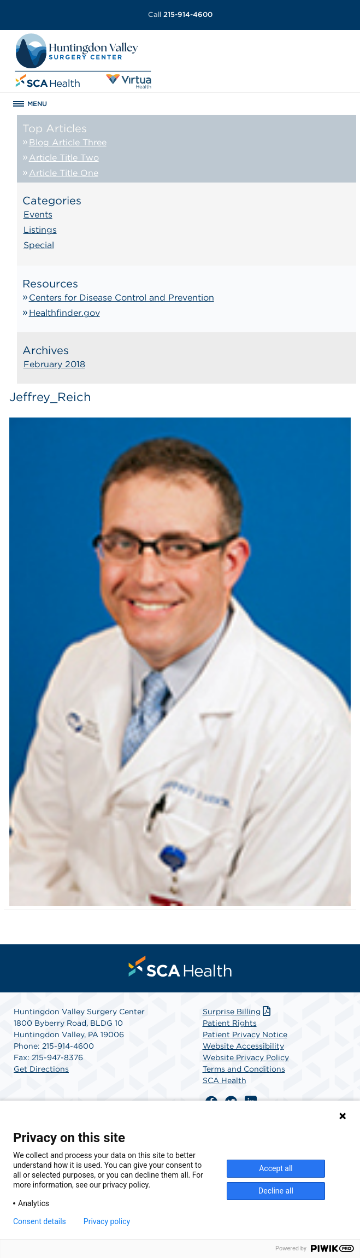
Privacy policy (107, 1221)
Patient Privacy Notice (245, 1034)
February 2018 (54, 364)
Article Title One (63, 173)
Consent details (39, 1221)
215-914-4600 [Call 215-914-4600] (180, 14)
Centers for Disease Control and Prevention (121, 297)
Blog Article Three (68, 142)
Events (37, 214)
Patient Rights (230, 1023)
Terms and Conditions (244, 1069)
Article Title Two (64, 157)
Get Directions (41, 1069)
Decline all (275, 1190)
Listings (40, 230)
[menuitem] (180, 966)
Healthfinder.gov (64, 313)
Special (38, 245)
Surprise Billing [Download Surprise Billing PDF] (238, 1011)
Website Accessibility (243, 1046)
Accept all (276, 1168)
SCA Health (224, 1080)
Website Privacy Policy (246, 1057)
